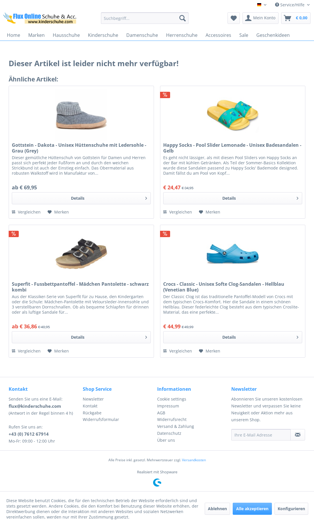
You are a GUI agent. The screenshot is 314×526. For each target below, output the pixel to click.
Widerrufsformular (101, 419)
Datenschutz (169, 433)
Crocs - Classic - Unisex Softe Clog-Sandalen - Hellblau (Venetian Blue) (223, 287)
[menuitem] (145, 18)
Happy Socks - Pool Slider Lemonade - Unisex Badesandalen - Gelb (232, 148)
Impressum (168, 406)
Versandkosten (194, 460)
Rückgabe (92, 413)
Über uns (166, 440)
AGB (161, 413)
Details (109, 197)
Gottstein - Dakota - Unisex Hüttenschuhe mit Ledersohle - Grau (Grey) (79, 148)
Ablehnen (217, 508)
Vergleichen (26, 212)
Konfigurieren (291, 508)
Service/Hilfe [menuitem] (290, 4)
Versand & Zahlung (175, 426)
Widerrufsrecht (172, 419)
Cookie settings (171, 399)
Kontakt (90, 406)
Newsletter (93, 399)
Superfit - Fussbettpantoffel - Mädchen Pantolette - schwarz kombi (80, 287)
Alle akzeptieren (252, 508)
